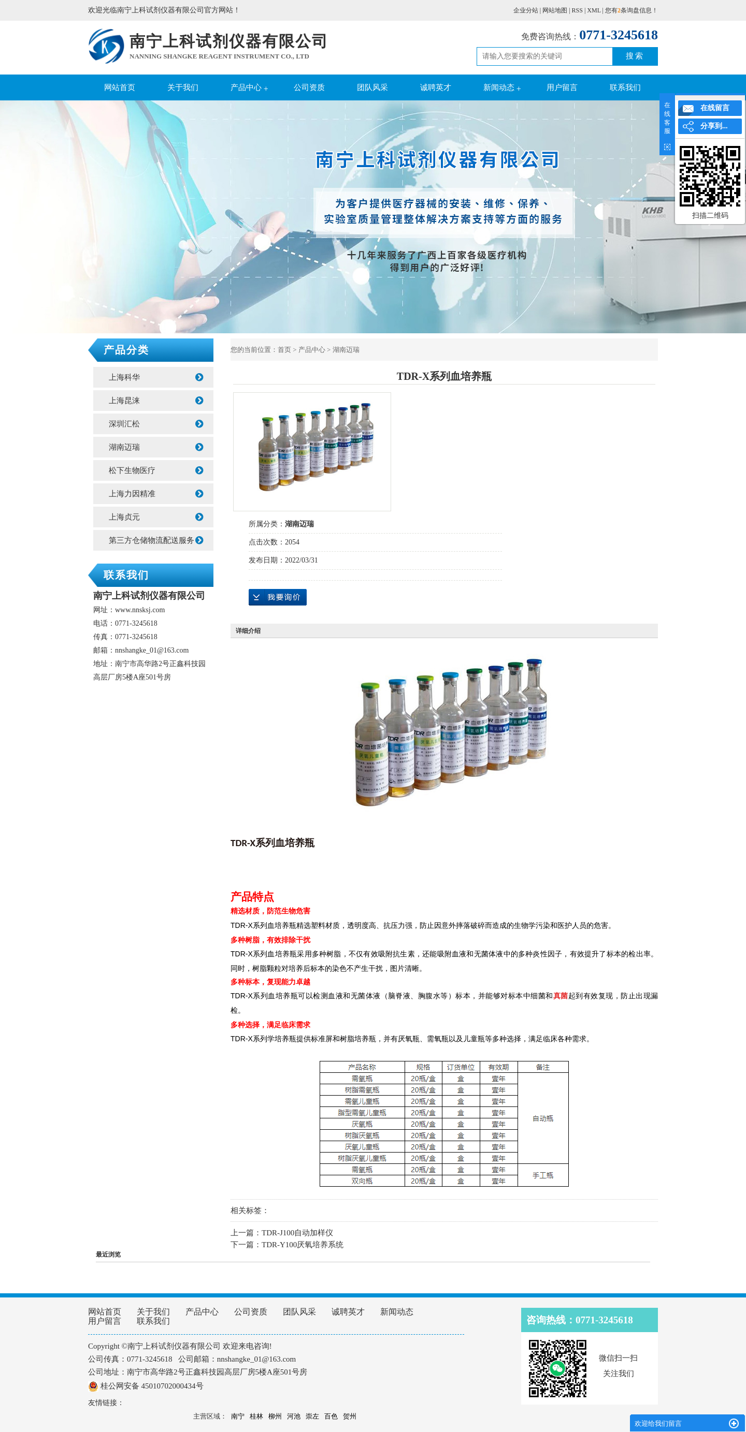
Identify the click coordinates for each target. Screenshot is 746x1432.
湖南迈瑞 (156, 447)
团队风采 (372, 87)
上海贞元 (156, 517)
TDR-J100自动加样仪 (297, 1233)
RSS (577, 10)
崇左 (312, 1416)
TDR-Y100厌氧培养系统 (302, 1245)
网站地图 (554, 10)
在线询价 (278, 597)
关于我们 (182, 87)
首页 (284, 349)
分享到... (714, 126)
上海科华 (156, 377)
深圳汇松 (156, 424)
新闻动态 (498, 87)
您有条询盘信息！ (631, 10)
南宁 (238, 1416)
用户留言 (562, 87)
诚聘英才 (435, 87)
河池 (293, 1416)
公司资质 (309, 87)
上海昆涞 (156, 400)
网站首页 (119, 87)
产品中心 (246, 87)
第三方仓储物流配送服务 (156, 540)
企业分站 (525, 10)
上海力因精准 (156, 493)
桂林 (256, 1416)
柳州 (275, 1416)
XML (593, 10)
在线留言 (714, 108)
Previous (34, 218)
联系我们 (625, 87)
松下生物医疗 (156, 470)
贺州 (349, 1416)
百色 (331, 1416)
